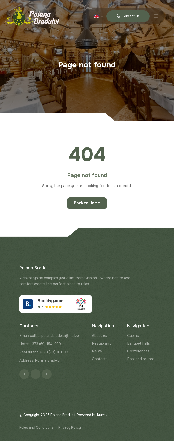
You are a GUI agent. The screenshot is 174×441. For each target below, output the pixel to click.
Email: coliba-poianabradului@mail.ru (49, 335)
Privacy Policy (69, 427)
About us (99, 335)
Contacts (100, 358)
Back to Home (87, 203)
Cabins (133, 335)
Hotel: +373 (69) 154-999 (40, 343)
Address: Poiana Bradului (39, 360)
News (97, 351)
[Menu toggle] (156, 16)
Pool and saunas (141, 358)
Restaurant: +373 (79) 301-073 (44, 352)
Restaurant (101, 343)
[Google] (47, 374)
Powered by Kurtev (92, 415)
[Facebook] (24, 374)
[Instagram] (35, 374)
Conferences (138, 351)
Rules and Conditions (36, 427)
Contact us (128, 16)
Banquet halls (138, 343)
